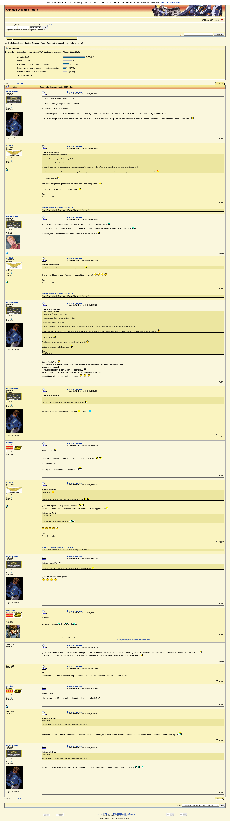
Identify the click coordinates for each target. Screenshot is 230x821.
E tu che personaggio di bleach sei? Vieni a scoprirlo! (133, 640)
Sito (9, 38)
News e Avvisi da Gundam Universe (54, 43)
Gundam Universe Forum (13, 43)
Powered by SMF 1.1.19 (102, 814)
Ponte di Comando (32, 43)
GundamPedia (32, 38)
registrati (49, 25)
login (42, 25)
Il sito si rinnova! (76, 43)
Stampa (220, 83)
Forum (16, 38)
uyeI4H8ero (11, 610)
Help (40, 38)
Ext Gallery (56, 38)
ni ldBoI (9, 145)
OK (185, 2)
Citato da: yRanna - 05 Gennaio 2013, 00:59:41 (57, 208)
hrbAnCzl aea (12, 217)
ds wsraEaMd (12, 91)
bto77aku (10, 443)
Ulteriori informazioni (170, 2)
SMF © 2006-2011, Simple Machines (123, 814)
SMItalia (124, 815)
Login (64, 38)
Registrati (72, 38)
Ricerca (47, 38)
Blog (23, 38)
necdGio (9, 686)
